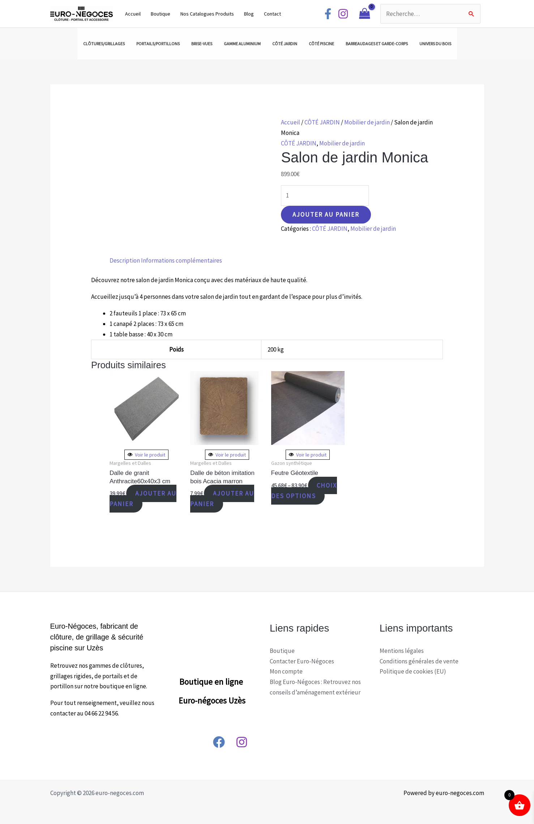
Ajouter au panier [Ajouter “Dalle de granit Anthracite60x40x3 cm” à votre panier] (143, 498)
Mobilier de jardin (367, 122)
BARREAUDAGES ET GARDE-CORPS (377, 43)
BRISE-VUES (201, 43)
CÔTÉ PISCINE (321, 43)
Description (125, 260)
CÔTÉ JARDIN (284, 43)
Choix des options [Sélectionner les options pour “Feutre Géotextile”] (304, 490)
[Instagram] (343, 13)
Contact (272, 13)
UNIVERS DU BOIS (435, 43)
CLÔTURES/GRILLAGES (104, 43)
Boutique (160, 13)
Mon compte (286, 671)
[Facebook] (327, 13)
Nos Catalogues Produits (207, 13)
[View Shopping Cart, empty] (364, 13)
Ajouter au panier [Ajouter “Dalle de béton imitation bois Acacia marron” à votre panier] (222, 498)
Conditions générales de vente (419, 661)
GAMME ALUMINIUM (242, 43)
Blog (249, 13)
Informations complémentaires (181, 260)
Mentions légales (402, 651)
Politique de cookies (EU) (413, 671)
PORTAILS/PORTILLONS (158, 43)
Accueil (133, 13)
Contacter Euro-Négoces (302, 661)
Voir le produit (146, 454)
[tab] (125, 260)
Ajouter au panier (325, 214)
